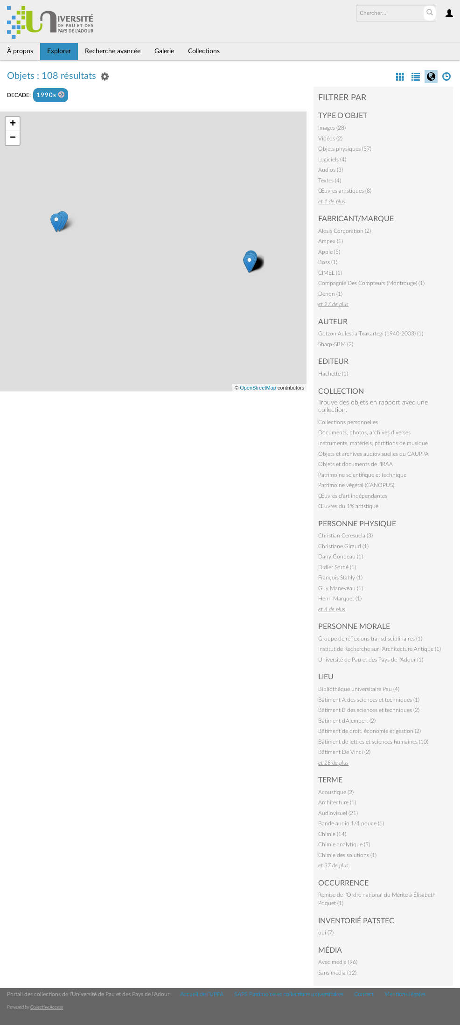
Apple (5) (329, 252)
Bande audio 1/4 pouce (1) (351, 823)
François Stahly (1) (340, 577)
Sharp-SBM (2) (335, 344)
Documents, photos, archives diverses (364, 432)
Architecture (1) (337, 802)
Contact (364, 994)
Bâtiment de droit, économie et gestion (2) (369, 731)
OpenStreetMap (258, 387)
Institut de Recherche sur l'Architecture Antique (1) (379, 649)
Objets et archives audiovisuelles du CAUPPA (373, 454)
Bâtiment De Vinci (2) (344, 752)
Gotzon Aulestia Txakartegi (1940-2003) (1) (370, 333)
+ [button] (13, 124)
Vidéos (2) (330, 138)
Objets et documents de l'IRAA (355, 464)
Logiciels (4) (332, 159)
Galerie (164, 51)
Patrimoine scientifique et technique (362, 475)
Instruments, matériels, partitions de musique (373, 443)
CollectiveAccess (46, 1007)
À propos (20, 51)
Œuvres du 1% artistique (348, 506)
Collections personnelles (348, 422)
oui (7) (326, 932)
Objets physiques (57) (344, 149)
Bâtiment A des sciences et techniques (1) (368, 700)
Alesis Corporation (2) (344, 231)
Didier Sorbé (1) (337, 567)
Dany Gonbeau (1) (340, 556)
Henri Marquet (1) (340, 598)
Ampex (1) (330, 241)
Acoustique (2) (336, 792)
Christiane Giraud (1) (343, 546)
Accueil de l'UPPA (201, 994)
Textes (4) (329, 180)
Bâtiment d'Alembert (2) (347, 721)
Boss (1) (327, 262)
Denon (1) (330, 294)
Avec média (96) (337, 962)
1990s (50, 94)
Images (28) (332, 128)
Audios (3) (330, 170)
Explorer (59, 51)
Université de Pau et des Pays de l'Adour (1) (370, 659)
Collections (204, 51)
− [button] (13, 138)
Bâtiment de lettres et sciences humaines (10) (373, 742)
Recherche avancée (112, 51)
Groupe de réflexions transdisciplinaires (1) (370, 638)
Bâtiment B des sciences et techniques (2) (368, 710)
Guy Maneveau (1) (340, 588)
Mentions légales (404, 994)
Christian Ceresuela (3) (345, 535)
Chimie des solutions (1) (347, 855)
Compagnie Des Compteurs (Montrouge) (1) (371, 283)
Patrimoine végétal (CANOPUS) (356, 485)
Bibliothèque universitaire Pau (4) (358, 689)
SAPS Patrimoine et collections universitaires (288, 994)
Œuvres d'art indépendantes (352, 496)
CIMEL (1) (330, 273)
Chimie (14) (332, 834)
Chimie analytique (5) (344, 844)
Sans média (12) (337, 973)
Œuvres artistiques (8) (344, 191)
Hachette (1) (333, 374)
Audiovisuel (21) (338, 813)
